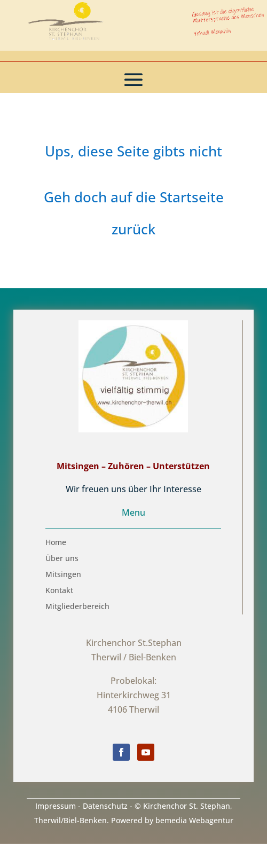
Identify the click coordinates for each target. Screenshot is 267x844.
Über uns (61, 559)
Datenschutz (105, 806)
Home (55, 543)
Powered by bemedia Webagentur (172, 820)
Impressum (55, 806)
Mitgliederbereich (77, 607)
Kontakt (59, 591)
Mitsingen (63, 575)
